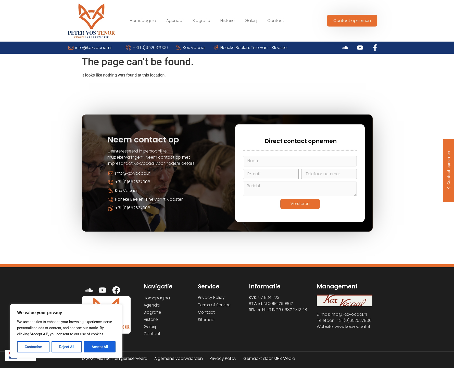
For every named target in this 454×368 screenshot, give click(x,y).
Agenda (174, 20)
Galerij (251, 20)
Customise (33, 347)
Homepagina (143, 20)
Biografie (201, 20)
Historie (227, 20)
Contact (275, 20)
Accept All (100, 347)
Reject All (66, 347)
